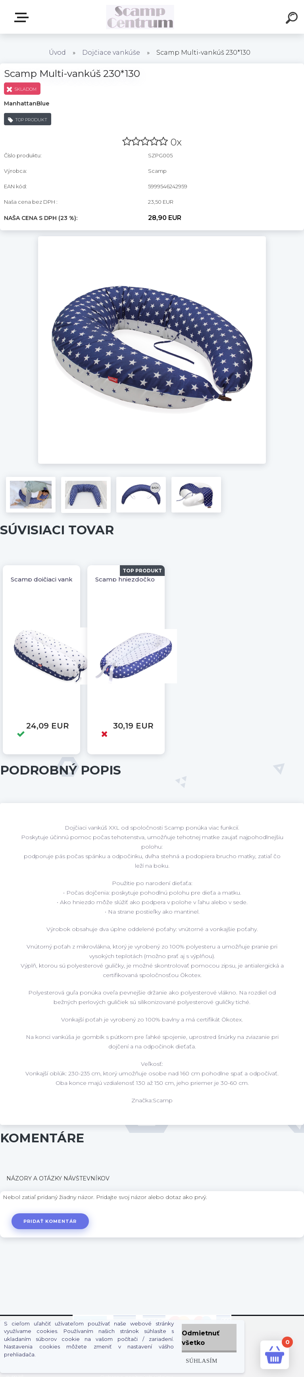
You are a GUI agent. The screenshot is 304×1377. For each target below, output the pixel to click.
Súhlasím (201, 1361)
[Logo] (140, 17)
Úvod (57, 52)
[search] (293, 19)
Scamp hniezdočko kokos (135, 579)
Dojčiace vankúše (111, 52)
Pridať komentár (50, 1221)
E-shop (23, 17)
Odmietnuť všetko (200, 1337)
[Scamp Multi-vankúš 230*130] (152, 239)
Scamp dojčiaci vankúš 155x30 (56, 579)
